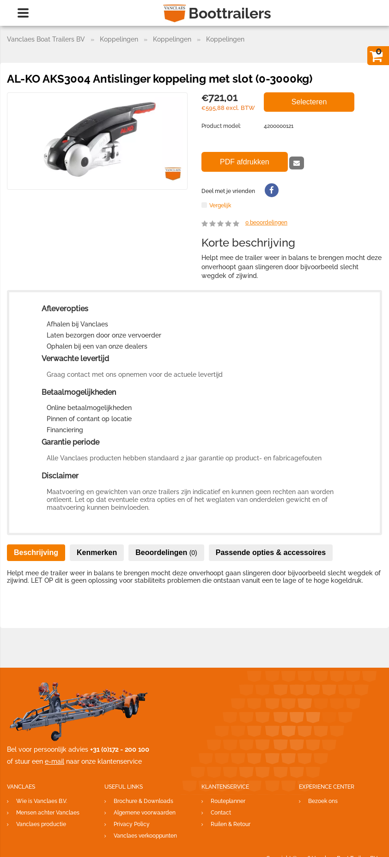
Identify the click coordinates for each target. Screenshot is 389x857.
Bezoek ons (323, 801)
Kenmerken (97, 552)
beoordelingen (266, 222)
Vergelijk (220, 205)
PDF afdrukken (244, 162)
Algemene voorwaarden (145, 812)
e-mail (54, 761)
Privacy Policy (132, 824)
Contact (221, 812)
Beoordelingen (166, 552)
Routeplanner (228, 801)
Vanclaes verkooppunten (145, 836)
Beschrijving (36, 552)
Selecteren (309, 102)
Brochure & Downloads (143, 801)
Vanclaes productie (41, 824)
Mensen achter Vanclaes (47, 812)
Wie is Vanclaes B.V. (41, 801)
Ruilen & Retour (230, 824)
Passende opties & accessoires (271, 552)
